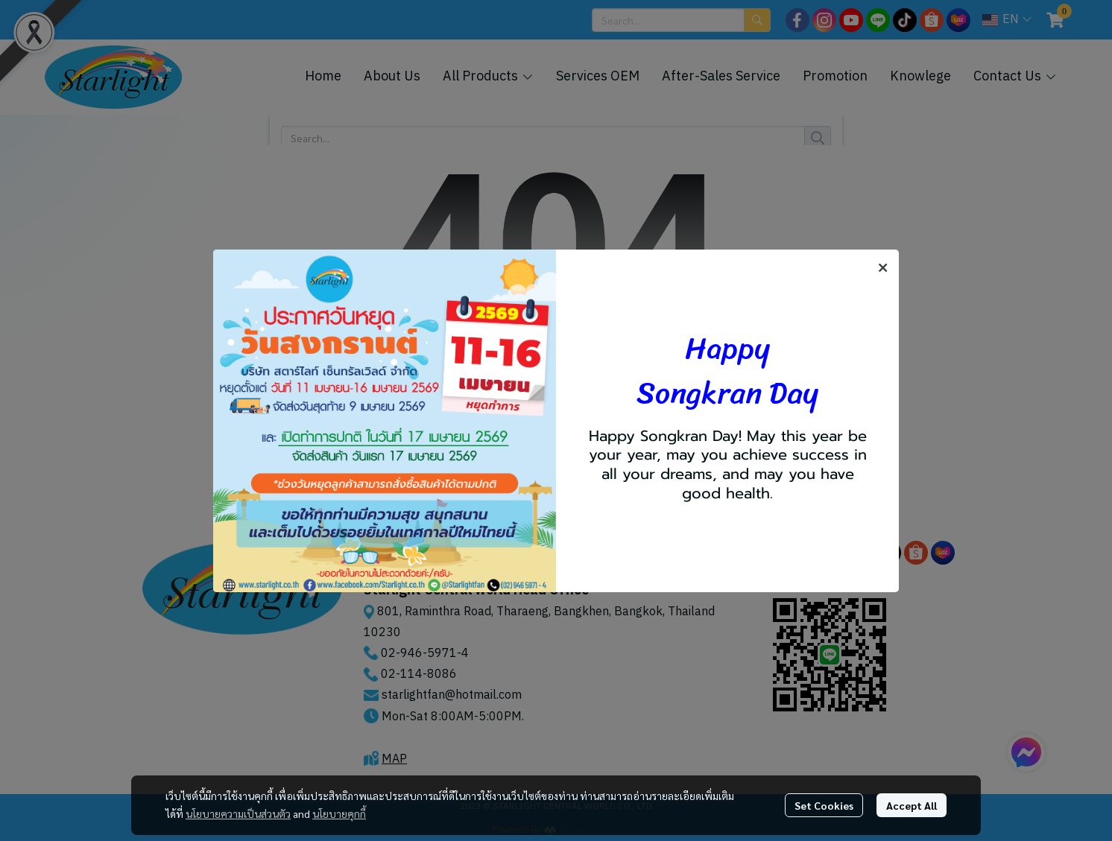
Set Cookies (823, 805)
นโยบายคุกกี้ (339, 813)
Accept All (911, 805)
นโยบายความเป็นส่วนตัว (238, 813)
